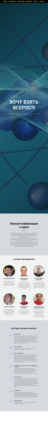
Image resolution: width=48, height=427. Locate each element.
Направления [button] (12, 1)
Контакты (42, 1)
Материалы (29, 1)
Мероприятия (21, 1)
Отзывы (36, 1)
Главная (5, 1)
